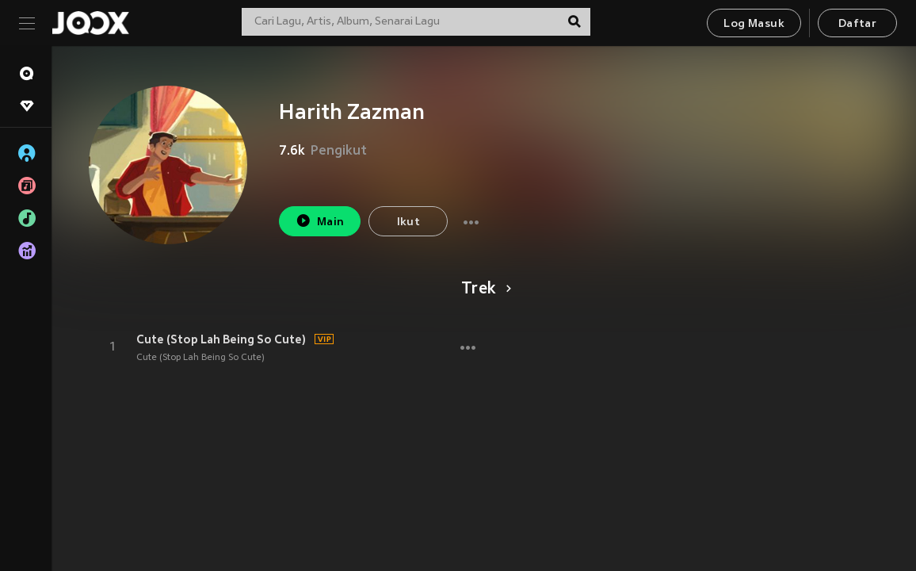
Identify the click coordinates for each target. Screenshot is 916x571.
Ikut (409, 222)
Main (320, 220)
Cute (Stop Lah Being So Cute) (221, 339)
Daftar (857, 24)
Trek (483, 289)
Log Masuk (753, 24)
